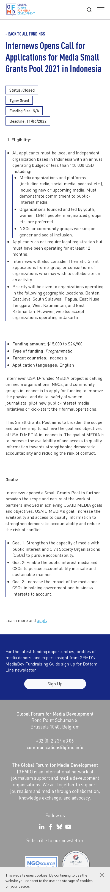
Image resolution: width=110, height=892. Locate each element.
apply (42, 620)
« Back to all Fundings (25, 33)
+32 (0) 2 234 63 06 (55, 741)
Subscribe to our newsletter (55, 840)
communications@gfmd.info (55, 747)
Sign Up (55, 686)
